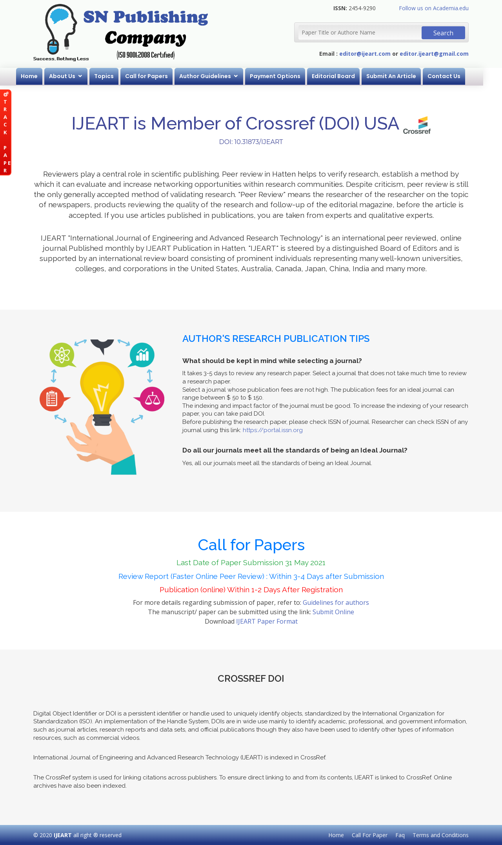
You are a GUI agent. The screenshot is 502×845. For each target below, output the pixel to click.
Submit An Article (401, 76)
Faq (400, 835)
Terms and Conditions (441, 835)
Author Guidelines (214, 76)
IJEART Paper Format (267, 621)
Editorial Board (342, 76)
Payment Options (284, 76)
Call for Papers (156, 76)
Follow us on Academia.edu (434, 8)
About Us (71, 76)
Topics (113, 76)
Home (38, 76)
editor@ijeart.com (365, 53)
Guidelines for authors (336, 602)
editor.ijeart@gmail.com (434, 53)
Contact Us (453, 76)
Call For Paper (369, 835)
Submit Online (333, 612)
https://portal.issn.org (273, 430)
